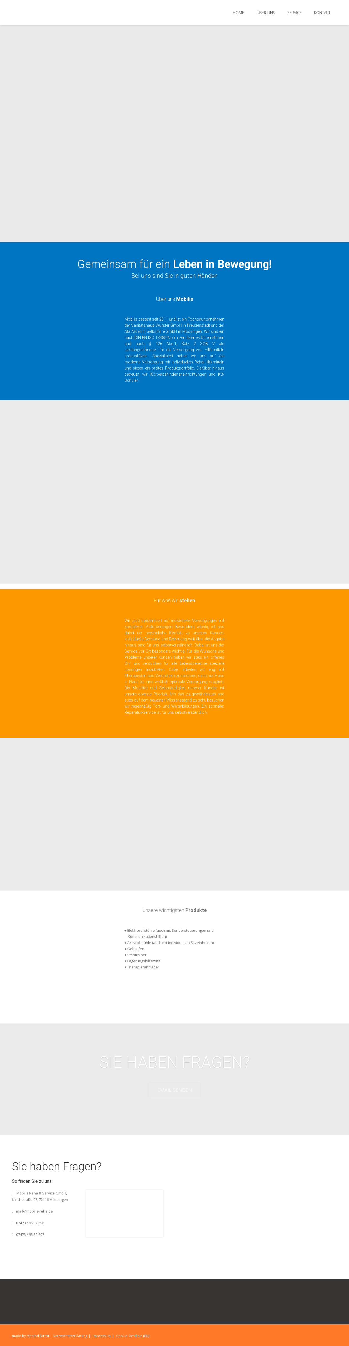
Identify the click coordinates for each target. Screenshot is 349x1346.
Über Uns (265, 12)
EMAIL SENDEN (174, 1090)
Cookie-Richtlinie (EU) (132, 1335)
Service (294, 12)
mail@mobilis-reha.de (34, 1211)
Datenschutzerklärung (70, 1335)
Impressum (102, 1335)
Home (238, 12)
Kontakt (322, 12)
